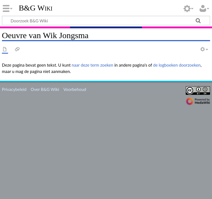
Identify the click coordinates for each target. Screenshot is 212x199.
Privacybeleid (14, 89)
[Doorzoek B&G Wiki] (106, 20)
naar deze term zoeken (92, 64)
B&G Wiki (36, 8)
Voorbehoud (74, 89)
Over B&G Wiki (45, 89)
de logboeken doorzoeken (177, 64)
